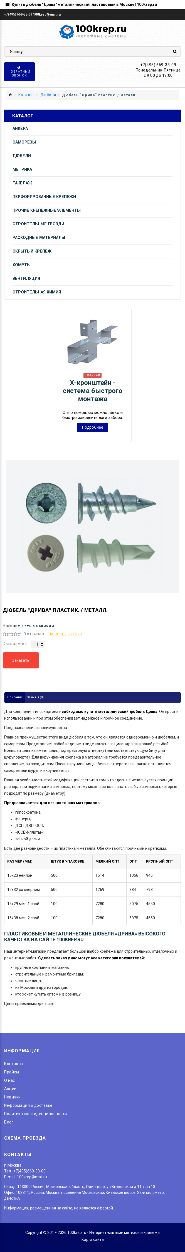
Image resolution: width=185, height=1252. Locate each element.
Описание (15, 697)
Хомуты (22, 265)
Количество (15, 644)
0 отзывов (34, 634)
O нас (9, 1080)
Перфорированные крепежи (44, 196)
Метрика (22, 169)
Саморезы (24, 142)
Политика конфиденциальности (35, 1114)
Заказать (20, 660)
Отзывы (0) (35, 697)
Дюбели (22, 156)
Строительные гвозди (38, 224)
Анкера (20, 128)
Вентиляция (26, 278)
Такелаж (22, 183)
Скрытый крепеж (32, 251)
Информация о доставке (28, 1105)
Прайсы (11, 1072)
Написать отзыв (65, 634)
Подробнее (92, 427)
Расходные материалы (39, 237)
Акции (10, 1088)
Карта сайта (93, 1239)
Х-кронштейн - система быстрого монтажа (92, 391)
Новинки (12, 1097)
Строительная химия (37, 292)
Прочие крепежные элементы (47, 210)
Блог (8, 1122)
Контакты (13, 1063)
